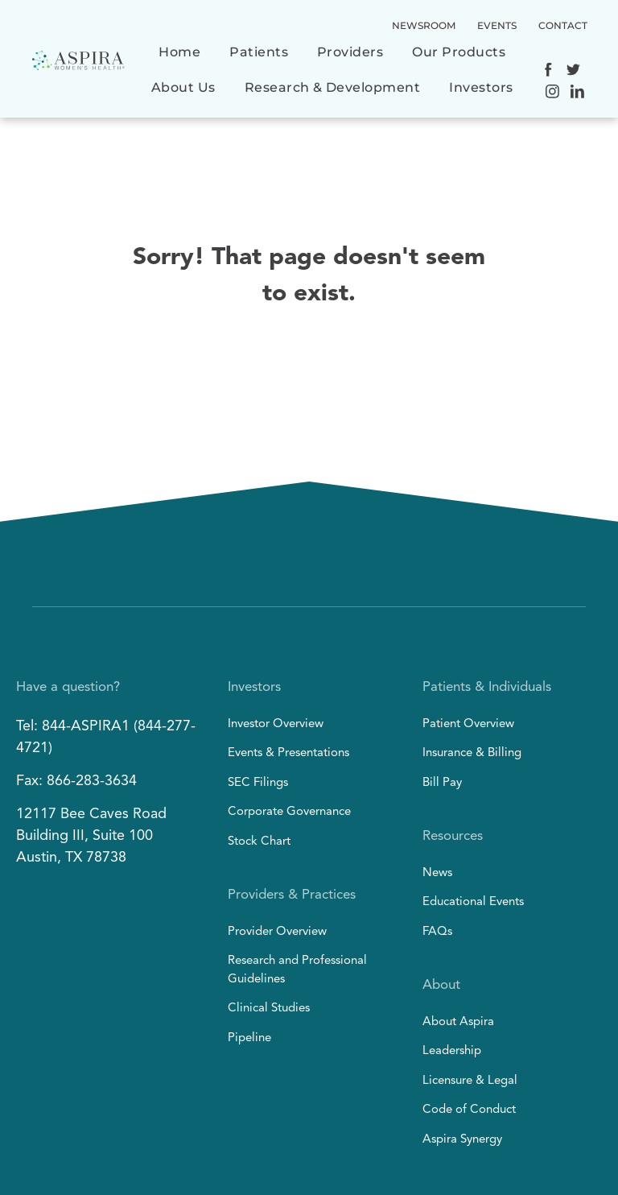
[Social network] (548, 71)
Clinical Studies (269, 1009)
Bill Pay (442, 783)
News (437, 873)
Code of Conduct (469, 1110)
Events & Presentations (288, 753)
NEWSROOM (423, 25)
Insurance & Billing (471, 753)
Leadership (451, 1051)
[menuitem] (179, 60)
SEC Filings (258, 783)
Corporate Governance (289, 812)
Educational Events (473, 902)
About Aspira (458, 1022)
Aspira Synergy (462, 1140)
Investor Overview (275, 724)
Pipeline (249, 1038)
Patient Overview (468, 724)
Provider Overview (277, 932)
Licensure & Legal (469, 1081)
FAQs (437, 932)
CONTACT (562, 25)
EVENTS (497, 25)
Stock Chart (259, 842)
